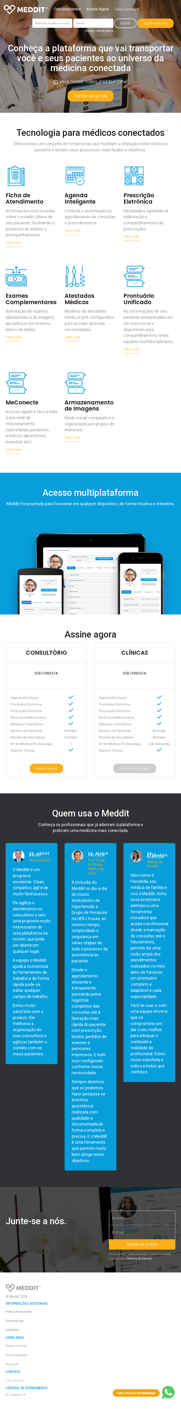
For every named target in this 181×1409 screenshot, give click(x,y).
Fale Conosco (127, 9)
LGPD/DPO (12, 1330)
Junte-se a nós (156, 23)
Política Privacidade (18, 1311)
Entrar (125, 23)
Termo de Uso (15, 1321)
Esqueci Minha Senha (99, 30)
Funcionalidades (67, 9)
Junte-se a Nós (142, 1244)
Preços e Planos (16, 1346)
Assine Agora (97, 9)
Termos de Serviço (139, 1258)
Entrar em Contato (134, 768)
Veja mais (13, 242)
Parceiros (12, 1364)
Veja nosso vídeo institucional (90, 82)
